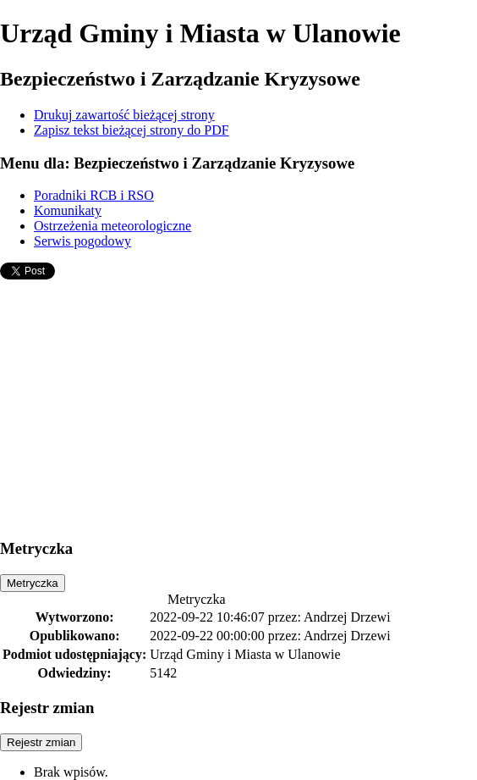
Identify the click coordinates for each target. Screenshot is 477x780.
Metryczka (32, 583)
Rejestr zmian (41, 742)
